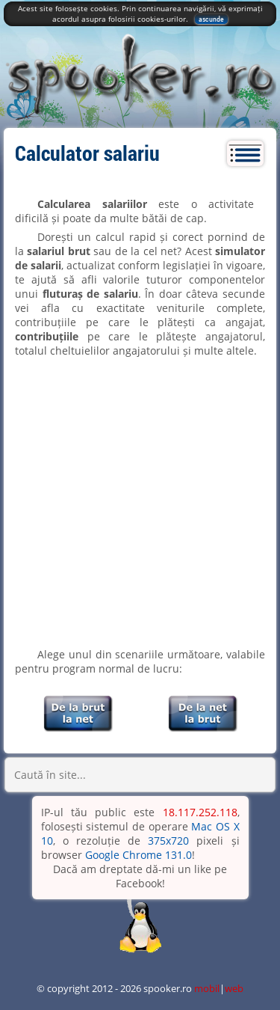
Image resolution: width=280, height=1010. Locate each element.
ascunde (211, 19)
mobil (207, 988)
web (234, 988)
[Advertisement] (140, 502)
